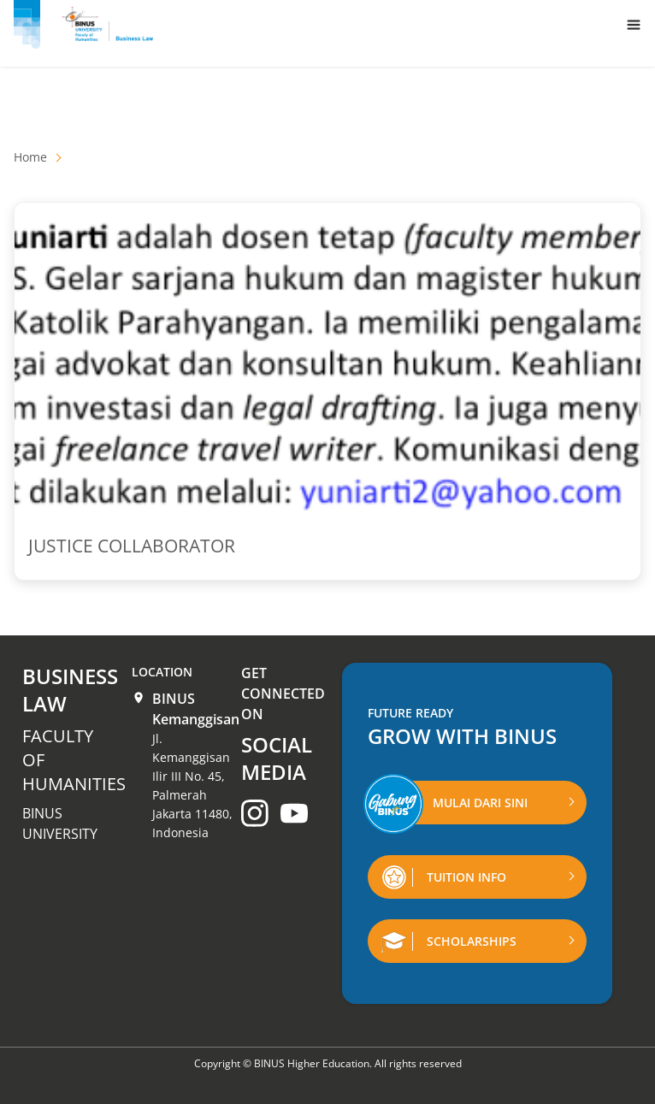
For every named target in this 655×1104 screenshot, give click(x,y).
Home (30, 157)
